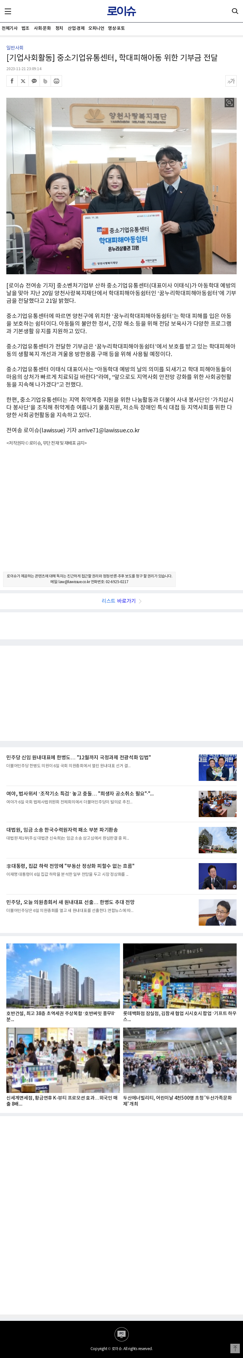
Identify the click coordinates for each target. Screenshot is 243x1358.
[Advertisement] (121, 514)
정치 (59, 28)
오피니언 (96, 28)
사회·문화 (42, 28)
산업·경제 (76, 28)
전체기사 (9, 28)
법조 (25, 28)
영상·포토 (116, 28)
